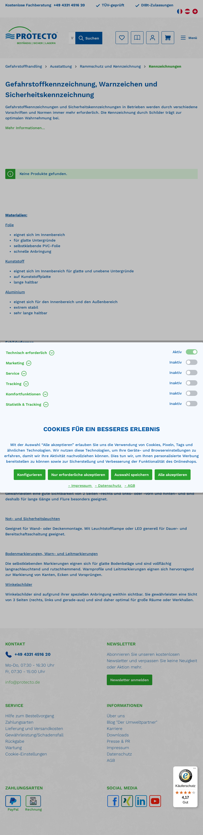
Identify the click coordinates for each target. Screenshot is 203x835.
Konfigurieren (29, 475)
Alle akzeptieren (172, 475)
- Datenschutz (108, 485)
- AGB (129, 485)
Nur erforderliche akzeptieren (78, 475)
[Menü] (194, 769)
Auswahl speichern (131, 475)
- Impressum (80, 485)
